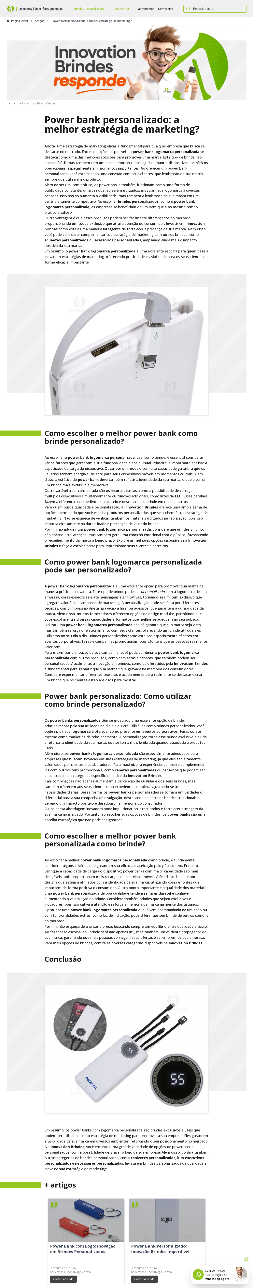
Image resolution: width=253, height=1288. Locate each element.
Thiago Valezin (46, 103)
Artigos (39, 21)
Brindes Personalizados (90, 8)
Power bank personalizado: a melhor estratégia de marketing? (91, 21)
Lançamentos (145, 9)
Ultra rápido (165, 9)
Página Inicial (17, 21)
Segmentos (124, 8)
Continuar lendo (63, 1279)
